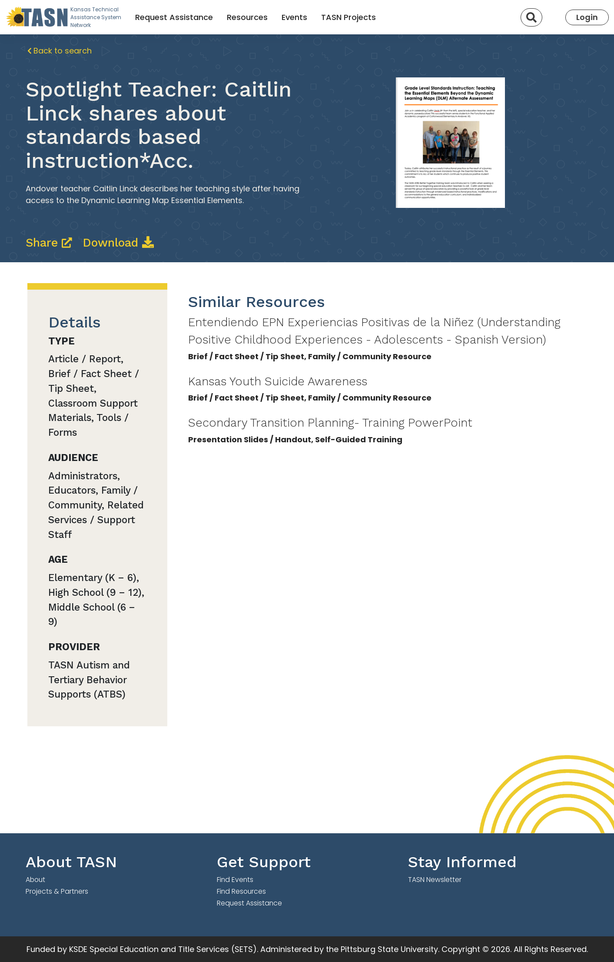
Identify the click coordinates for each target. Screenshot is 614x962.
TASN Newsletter (434, 880)
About (35, 880)
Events (294, 17)
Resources (247, 17)
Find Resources (241, 891)
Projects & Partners (57, 891)
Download (118, 243)
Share (51, 243)
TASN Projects (348, 17)
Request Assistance (174, 17)
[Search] (531, 17)
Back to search (59, 50)
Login (587, 17)
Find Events (235, 880)
